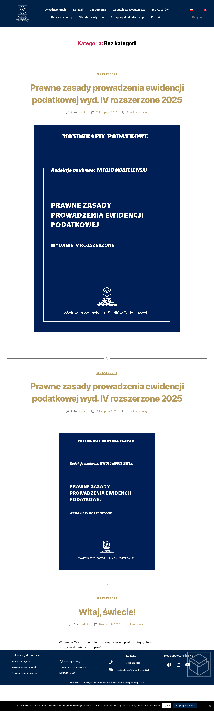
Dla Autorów (160, 9)
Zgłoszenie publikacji (69, 686)
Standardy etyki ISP (21, 687)
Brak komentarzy (137, 125)
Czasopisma (97, 9)
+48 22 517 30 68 (132, 688)
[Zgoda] (209, 705)
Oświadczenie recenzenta (72, 692)
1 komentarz (137, 650)
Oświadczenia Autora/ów (25, 698)
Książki (78, 9)
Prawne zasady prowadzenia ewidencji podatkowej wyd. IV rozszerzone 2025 (107, 99)
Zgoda (167, 705)
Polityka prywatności (185, 705)
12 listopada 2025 (106, 125)
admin (82, 125)
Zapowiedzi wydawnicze (129, 9)
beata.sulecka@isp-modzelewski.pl (133, 696)
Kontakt (156, 17)
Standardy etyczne (91, 17)
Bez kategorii (107, 74)
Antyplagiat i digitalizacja (127, 17)
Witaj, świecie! (107, 636)
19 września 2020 (109, 650)
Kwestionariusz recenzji (24, 693)
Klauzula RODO (67, 698)
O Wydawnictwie (56, 9)
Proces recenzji (61, 17)
